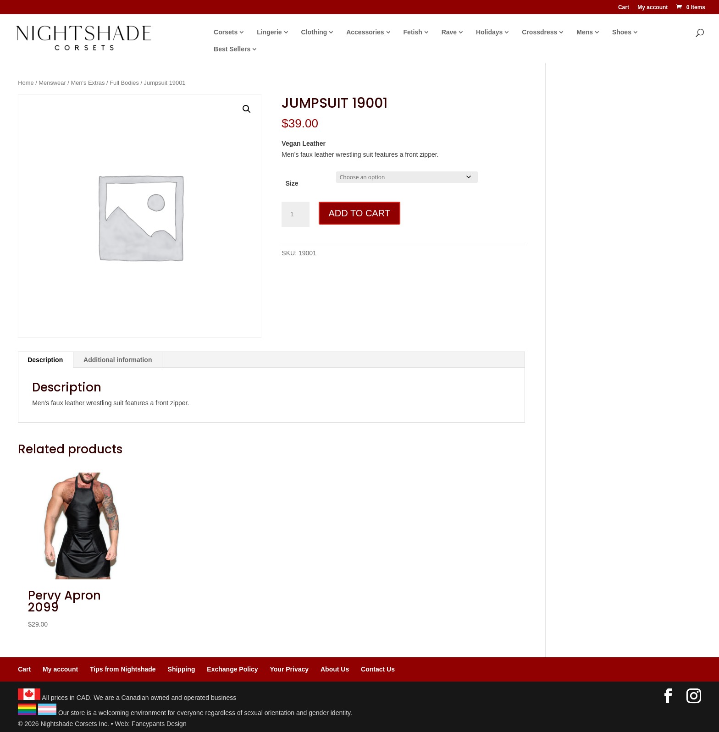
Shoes (621, 32)
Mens (584, 32)
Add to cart (359, 213)
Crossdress (539, 32)
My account (652, 8)
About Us (335, 669)
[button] (246, 109)
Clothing (314, 32)
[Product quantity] (295, 214)
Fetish (413, 32)
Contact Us (378, 669)
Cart (623, 8)
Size (292, 183)
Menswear (52, 82)
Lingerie (269, 32)
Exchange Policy (232, 669)
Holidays (489, 32)
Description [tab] (45, 359)
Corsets (226, 32)
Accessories (365, 32)
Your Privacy (289, 669)
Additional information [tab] (117, 359)
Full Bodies (124, 82)
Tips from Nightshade (123, 669)
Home (25, 82)
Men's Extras (88, 82)
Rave (449, 32)
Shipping (181, 669)
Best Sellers (232, 49)
